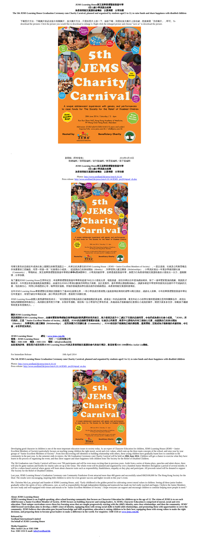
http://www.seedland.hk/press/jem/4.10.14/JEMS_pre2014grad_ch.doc (105, 179)
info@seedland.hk (41, 531)
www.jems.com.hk (56, 336)
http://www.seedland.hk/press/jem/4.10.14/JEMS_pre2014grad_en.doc (54, 366)
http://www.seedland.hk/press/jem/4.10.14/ (103, 177)
